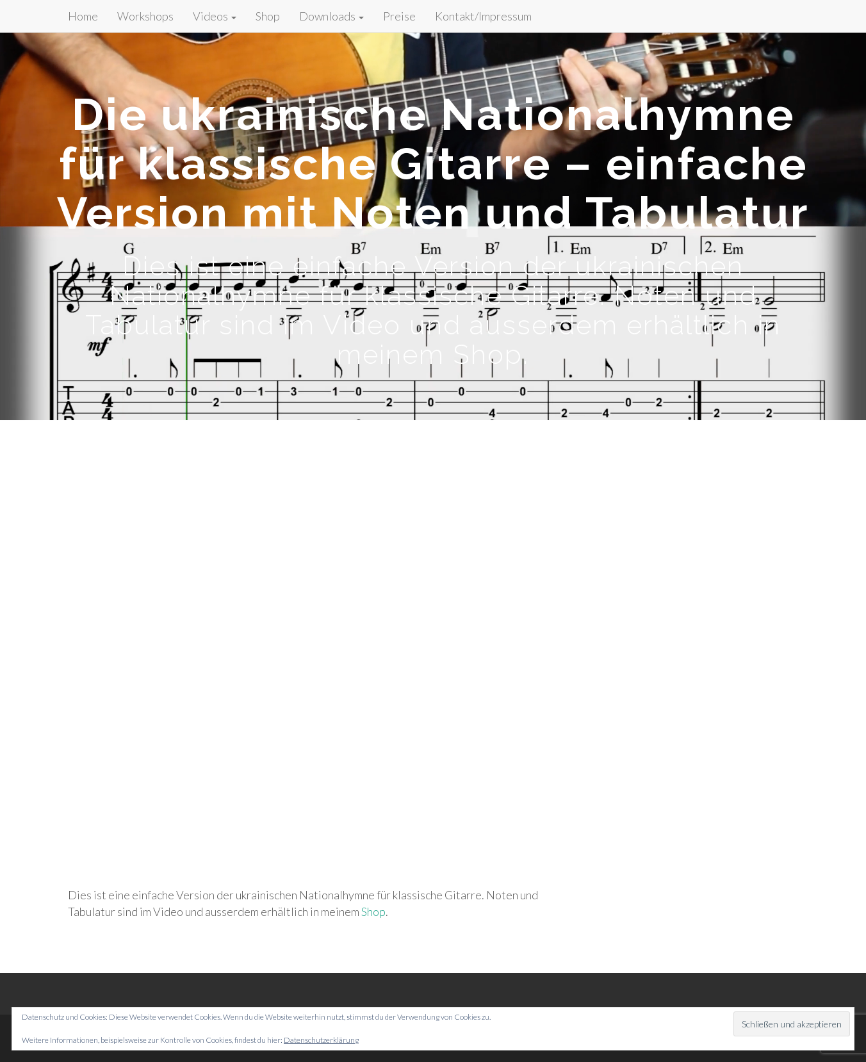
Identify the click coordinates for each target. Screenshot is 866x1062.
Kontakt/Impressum (483, 16)
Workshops (145, 16)
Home (83, 16)
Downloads (331, 16)
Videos (214, 16)
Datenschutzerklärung (321, 1040)
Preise (399, 16)
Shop (268, 16)
